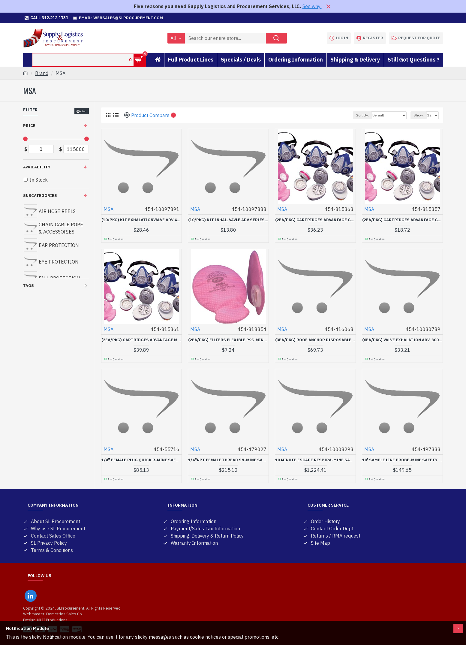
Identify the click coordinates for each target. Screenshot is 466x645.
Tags (28, 285)
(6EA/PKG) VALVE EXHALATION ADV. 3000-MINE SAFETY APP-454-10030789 (402, 340)
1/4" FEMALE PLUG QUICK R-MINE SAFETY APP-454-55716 (141, 460)
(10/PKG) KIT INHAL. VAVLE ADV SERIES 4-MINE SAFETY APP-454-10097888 (228, 220)
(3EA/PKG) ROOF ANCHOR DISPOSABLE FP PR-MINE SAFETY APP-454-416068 (315, 340)
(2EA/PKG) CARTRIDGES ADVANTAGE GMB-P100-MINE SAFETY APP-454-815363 (315, 220)
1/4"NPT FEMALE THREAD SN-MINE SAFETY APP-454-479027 (228, 460)
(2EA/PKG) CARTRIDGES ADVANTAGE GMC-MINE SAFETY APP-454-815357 (402, 220)
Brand (41, 73)
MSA (108, 209)
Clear (83, 111)
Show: (418, 115)
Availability (36, 167)
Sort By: (362, 115)
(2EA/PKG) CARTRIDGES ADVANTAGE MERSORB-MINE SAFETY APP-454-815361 (141, 340)
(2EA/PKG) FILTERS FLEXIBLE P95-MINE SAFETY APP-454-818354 (228, 340)
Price (29, 125)
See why (312, 6)
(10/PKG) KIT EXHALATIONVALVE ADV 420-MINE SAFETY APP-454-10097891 (141, 220)
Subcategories (40, 195)
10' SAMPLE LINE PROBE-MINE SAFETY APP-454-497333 (402, 460)
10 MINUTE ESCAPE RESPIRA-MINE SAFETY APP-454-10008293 (315, 460)
